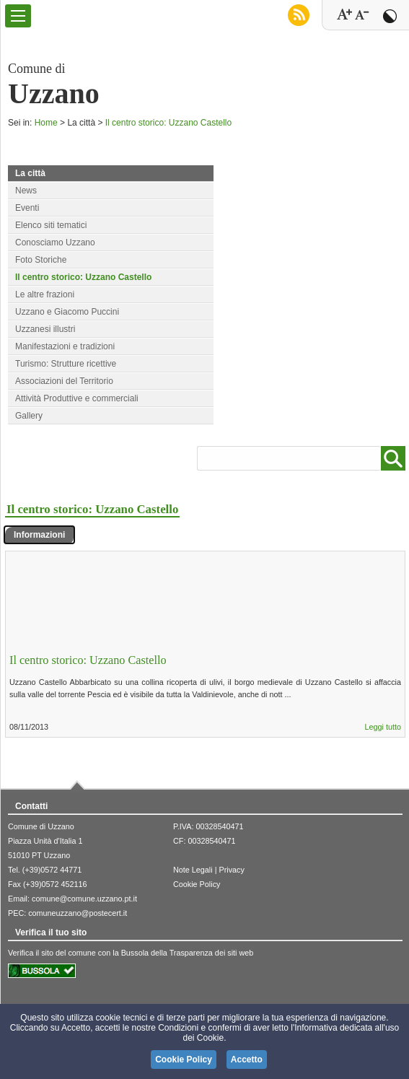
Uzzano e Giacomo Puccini (67, 312)
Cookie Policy (196, 884)
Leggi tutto (383, 726)
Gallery (29, 416)
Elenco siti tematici (51, 225)
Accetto (247, 1059)
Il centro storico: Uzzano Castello (168, 123)
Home (46, 123)
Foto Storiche (40, 260)
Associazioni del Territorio (64, 381)
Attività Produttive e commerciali (76, 398)
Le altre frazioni (44, 294)
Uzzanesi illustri (45, 329)
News (26, 190)
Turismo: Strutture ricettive (65, 364)
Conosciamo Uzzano (55, 242)
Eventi (27, 208)
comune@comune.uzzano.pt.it (84, 898)
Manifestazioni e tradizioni (65, 346)
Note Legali (193, 869)
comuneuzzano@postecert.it (77, 913)
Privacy (231, 869)
